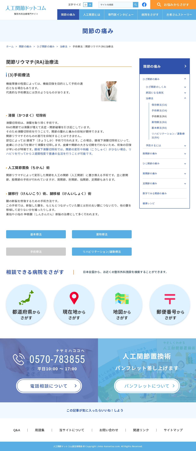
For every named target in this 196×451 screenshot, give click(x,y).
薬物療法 (102, 234)
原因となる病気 (155, 92)
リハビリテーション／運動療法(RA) (168, 135)
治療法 (64, 46)
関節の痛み (68, 14)
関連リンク (141, 430)
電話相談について (49, 386)
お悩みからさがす (173, 4)
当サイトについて (71, 430)
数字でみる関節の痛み (155, 193)
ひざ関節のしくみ (156, 87)
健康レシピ (149, 203)
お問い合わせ (108, 430)
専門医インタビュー (121, 14)
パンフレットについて (147, 386)
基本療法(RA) (159, 128)
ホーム (10, 46)
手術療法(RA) (159, 116)
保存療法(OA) (159, 104)
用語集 (39, 430)
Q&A (16, 430)
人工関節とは (91, 14)
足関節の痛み (150, 183)
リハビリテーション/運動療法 (102, 252)
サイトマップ (173, 430)
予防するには (153, 145)
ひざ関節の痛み (46, 46)
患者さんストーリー (179, 14)
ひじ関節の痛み (151, 163)
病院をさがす (150, 14)
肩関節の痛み (150, 173)
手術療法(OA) (159, 110)
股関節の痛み (150, 153)
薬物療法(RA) (159, 122)
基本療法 (36, 234)
